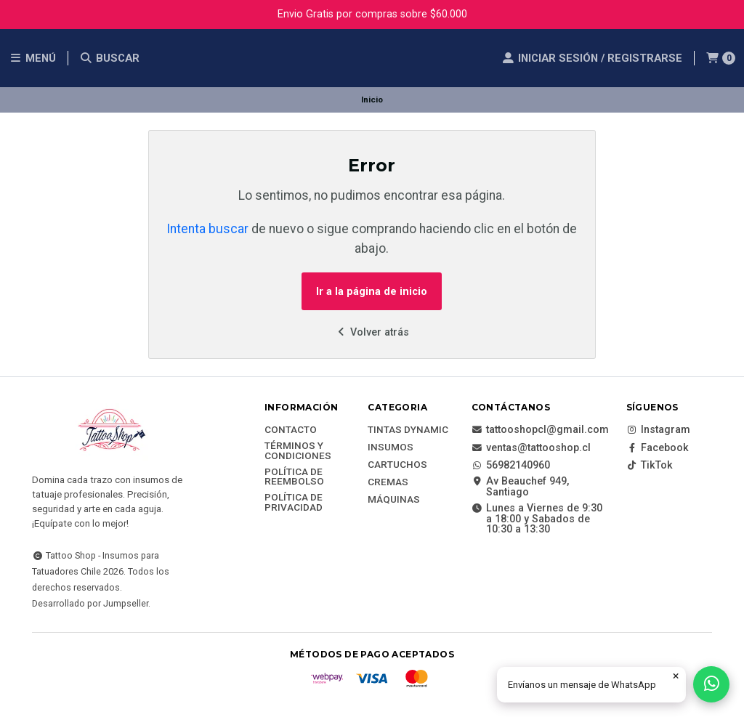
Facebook (657, 448)
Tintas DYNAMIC (408, 430)
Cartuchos (397, 465)
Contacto (290, 430)
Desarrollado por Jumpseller (90, 603)
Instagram (658, 430)
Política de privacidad (293, 502)
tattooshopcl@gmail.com (540, 430)
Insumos (390, 447)
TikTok (649, 466)
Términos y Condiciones (297, 451)
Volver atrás (371, 332)
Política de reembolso (294, 477)
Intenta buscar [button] (207, 229)
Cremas (388, 482)
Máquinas (394, 500)
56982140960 (511, 466)
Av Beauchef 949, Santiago (520, 487)
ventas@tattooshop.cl (531, 448)
